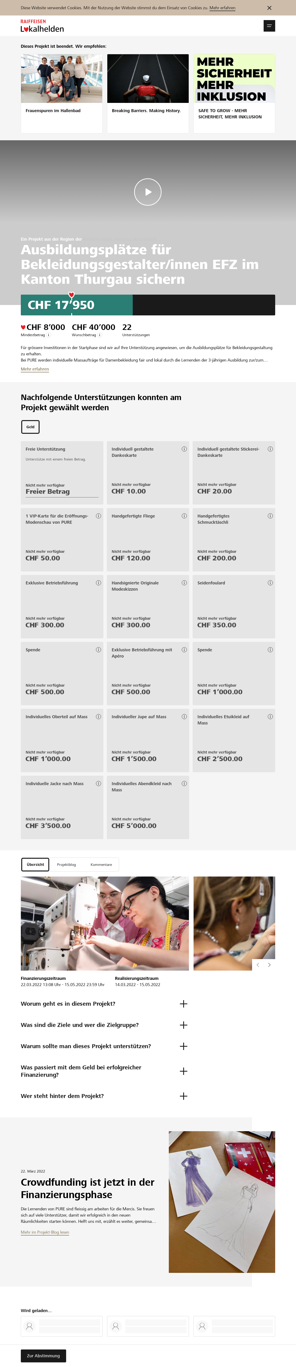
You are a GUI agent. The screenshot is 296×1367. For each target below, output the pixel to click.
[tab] (30, 427)
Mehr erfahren (222, 7)
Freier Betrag (48, 492)
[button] (269, 26)
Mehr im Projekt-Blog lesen (45, 1233)
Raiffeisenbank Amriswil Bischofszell (119, 239)
